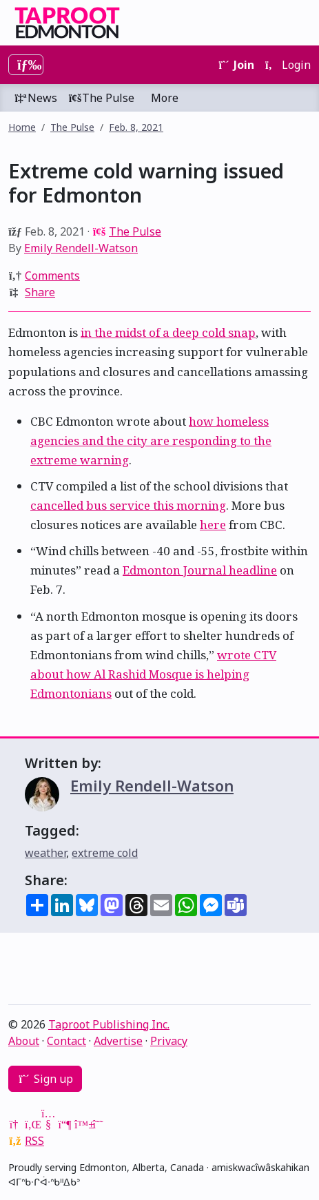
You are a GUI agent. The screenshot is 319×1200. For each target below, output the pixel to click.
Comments (52, 275)
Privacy (168, 1040)
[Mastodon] (65, 1124)
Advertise (118, 1040)
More (164, 97)
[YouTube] (48, 1124)
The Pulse (101, 97)
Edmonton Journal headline (200, 570)
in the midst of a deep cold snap (168, 332)
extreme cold (105, 852)
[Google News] (15, 1124)
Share (40, 292)
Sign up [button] (45, 1078)
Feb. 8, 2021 (136, 127)
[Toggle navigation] (25, 64)
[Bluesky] (81, 1124)
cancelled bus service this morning (128, 505)
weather (45, 852)
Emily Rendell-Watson (81, 248)
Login (288, 64)
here (213, 524)
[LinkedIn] (32, 1124)
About (23, 1040)
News (35, 97)
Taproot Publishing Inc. (108, 1024)
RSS (34, 1140)
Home (22, 127)
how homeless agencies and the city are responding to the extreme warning (150, 440)
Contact (66, 1040)
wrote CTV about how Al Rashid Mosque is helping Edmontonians (153, 674)
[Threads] (98, 1124)
